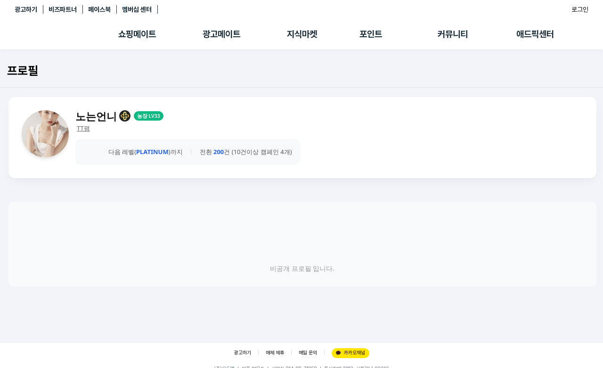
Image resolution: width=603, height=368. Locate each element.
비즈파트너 (63, 9)
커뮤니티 (453, 34)
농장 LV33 (148, 116)
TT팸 (83, 128)
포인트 (370, 34)
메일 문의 (308, 353)
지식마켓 (302, 34)
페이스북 (99, 9)
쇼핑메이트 (137, 34)
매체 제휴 (275, 353)
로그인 (579, 9)
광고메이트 (221, 34)
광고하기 (26, 9)
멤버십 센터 (137, 9)
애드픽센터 (535, 34)
